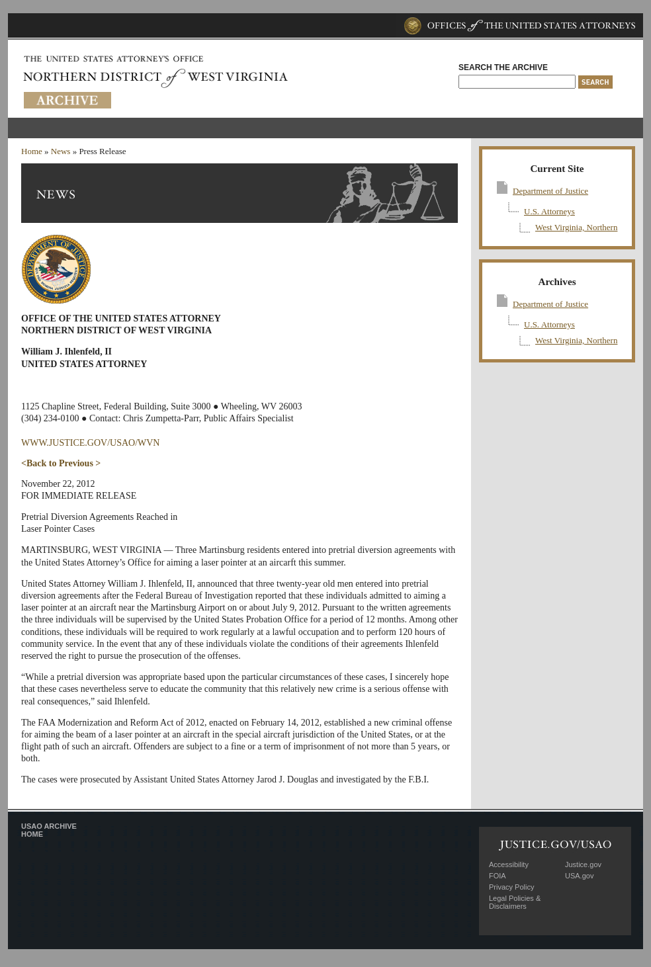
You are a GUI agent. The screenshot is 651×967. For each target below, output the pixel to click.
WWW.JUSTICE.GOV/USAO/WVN (90, 443)
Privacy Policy (511, 887)
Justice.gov (583, 864)
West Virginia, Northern (576, 227)
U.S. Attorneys (549, 211)
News (61, 151)
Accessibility (509, 864)
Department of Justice (550, 191)
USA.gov (579, 876)
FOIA (497, 876)
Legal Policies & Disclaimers (515, 902)
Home (31, 151)
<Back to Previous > (61, 463)
